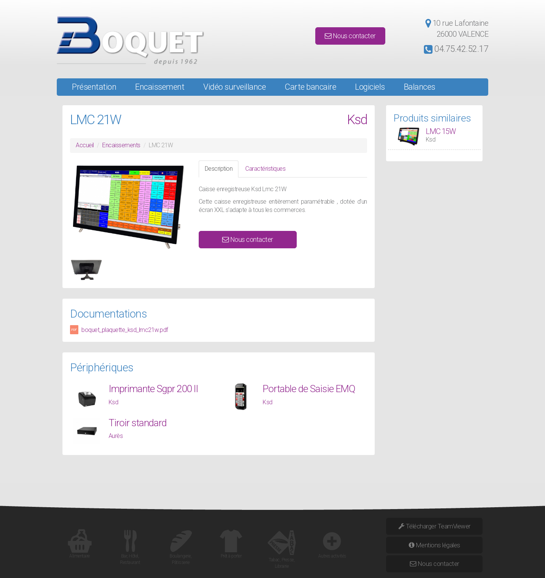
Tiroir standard (138, 422)
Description (219, 168)
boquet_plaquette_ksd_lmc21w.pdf (124, 329)
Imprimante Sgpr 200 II (153, 388)
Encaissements (121, 145)
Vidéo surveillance (234, 87)
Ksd (357, 120)
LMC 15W (441, 131)
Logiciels (370, 87)
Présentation (94, 87)
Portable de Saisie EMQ (309, 388)
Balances (419, 87)
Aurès (116, 435)
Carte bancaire (310, 87)
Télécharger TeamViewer (434, 526)
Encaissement (159, 87)
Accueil (85, 145)
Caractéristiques (265, 168)
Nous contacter (350, 36)
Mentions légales (434, 545)
